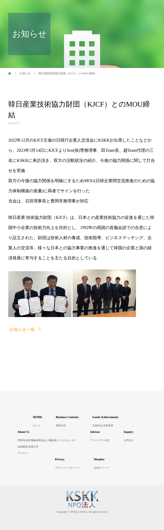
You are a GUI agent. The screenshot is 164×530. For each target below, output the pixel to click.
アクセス (23, 452)
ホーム (37, 425)
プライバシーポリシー (67, 467)
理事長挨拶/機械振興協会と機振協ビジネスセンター (47, 440)
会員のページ (101, 467)
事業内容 (61, 425)
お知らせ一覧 (22, 329)
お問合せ (129, 440)
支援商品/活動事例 (102, 425)
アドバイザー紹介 (100, 440)
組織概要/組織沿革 (28, 446)
